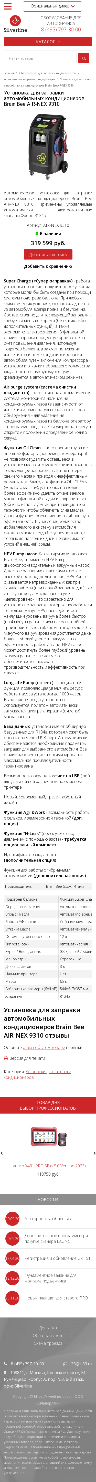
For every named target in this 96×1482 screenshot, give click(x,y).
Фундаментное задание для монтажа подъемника (51, 1278)
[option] (48, 1147)
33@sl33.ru (81, 1364)
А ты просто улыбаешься (48, 1218)
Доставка (48, 1328)
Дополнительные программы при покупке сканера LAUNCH (56, 1238)
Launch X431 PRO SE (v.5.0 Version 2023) (48, 1166)
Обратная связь (48, 1335)
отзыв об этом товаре (44, 1047)
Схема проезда (48, 1343)
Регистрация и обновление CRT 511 (59, 1258)
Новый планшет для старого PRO (56, 1298)
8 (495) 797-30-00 (61, 29)
